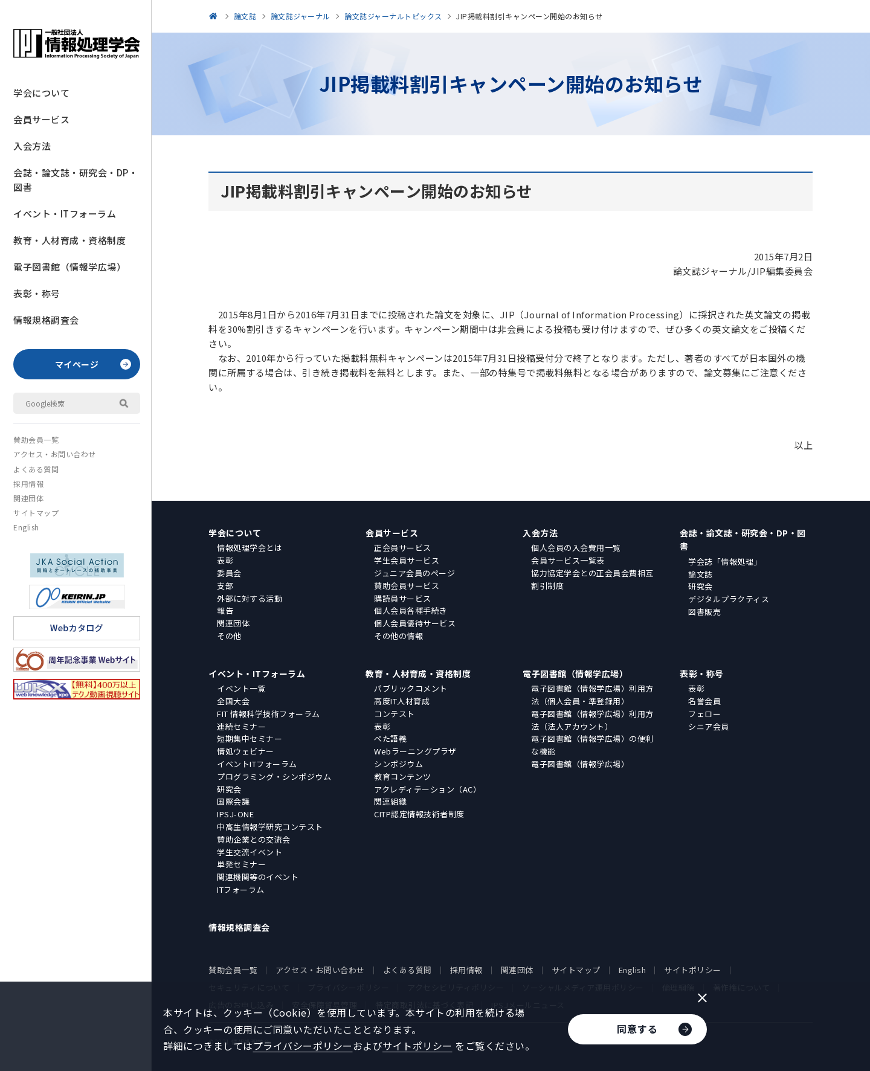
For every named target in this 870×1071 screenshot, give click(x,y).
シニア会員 (708, 726)
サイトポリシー (692, 970)
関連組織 (390, 801)
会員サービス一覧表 (568, 560)
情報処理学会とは (249, 547)
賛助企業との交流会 (254, 839)
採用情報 (28, 483)
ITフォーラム (241, 889)
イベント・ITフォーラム (64, 213)
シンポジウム (398, 764)
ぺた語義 (390, 738)
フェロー (704, 713)
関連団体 (28, 498)
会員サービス (41, 119)
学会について (41, 92)
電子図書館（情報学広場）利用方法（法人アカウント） (592, 720)
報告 (225, 610)
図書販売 (704, 611)
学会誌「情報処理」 (725, 561)
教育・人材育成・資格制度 (69, 240)
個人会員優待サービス (415, 623)
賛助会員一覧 (36, 439)
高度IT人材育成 (402, 701)
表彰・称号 (36, 293)
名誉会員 (704, 701)
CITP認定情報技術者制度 (419, 814)
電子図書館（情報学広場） (69, 266)
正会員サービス (402, 547)
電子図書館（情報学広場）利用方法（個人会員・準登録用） (592, 695)
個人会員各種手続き (411, 610)
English (26, 527)
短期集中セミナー (249, 738)
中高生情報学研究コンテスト (270, 826)
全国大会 (233, 701)
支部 (225, 585)
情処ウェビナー (245, 751)
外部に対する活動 (249, 598)
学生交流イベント (249, 852)
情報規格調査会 (46, 320)
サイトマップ (36, 512)
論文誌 (700, 574)
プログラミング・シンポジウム (274, 776)
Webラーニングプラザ (415, 751)
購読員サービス (402, 598)
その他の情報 (398, 636)
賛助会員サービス (406, 585)
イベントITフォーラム (257, 764)
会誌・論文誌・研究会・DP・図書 (75, 179)
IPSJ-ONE (235, 814)
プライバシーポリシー (303, 1045)
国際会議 (233, 801)
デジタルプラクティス (728, 599)
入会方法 (32, 146)
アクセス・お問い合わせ (54, 454)
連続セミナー (241, 726)
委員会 (229, 573)
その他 (229, 636)
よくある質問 (36, 469)
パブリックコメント (411, 688)
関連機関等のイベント (257, 877)
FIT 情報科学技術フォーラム (268, 713)
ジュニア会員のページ (414, 573)
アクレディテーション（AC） (427, 789)
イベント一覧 (241, 688)
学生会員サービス (406, 560)
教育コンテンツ (402, 776)
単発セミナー (241, 864)
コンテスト (394, 713)
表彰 (225, 560)
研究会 (700, 586)
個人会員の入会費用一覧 (576, 547)
